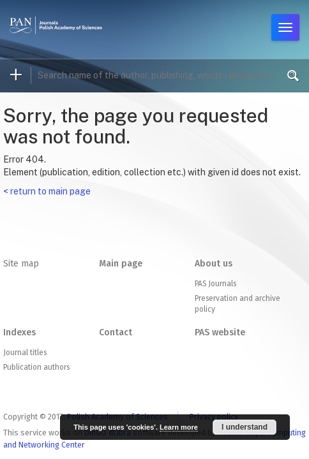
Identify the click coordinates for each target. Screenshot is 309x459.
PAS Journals (215, 283)
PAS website (220, 332)
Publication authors (36, 367)
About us (213, 263)
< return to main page (47, 191)
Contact (115, 332)
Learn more (179, 427)
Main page (120, 263)
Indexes (19, 332)
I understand (245, 427)
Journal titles (25, 352)
